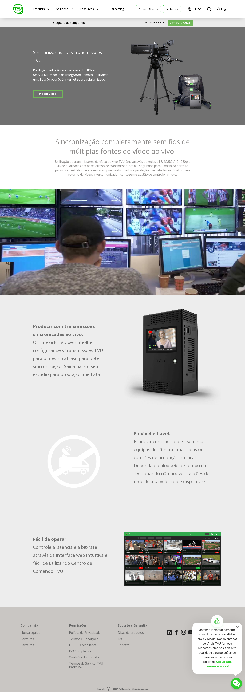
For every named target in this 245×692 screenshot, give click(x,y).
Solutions (62, 9)
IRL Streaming (114, 9)
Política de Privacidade (85, 633)
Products (39, 9)
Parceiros (27, 645)
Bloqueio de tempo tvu (69, 23)
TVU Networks (123, 689)
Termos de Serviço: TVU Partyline (86, 665)
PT (194, 9)
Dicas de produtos (131, 633)
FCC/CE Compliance (83, 645)
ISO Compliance (80, 651)
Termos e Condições (83, 639)
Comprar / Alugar (180, 22)
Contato (123, 645)
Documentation (156, 22)
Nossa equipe (30, 633)
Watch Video (47, 94)
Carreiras (27, 639)
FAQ (121, 639)
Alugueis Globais (148, 9)
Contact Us (172, 9)
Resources (87, 9)
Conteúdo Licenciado (84, 657)
